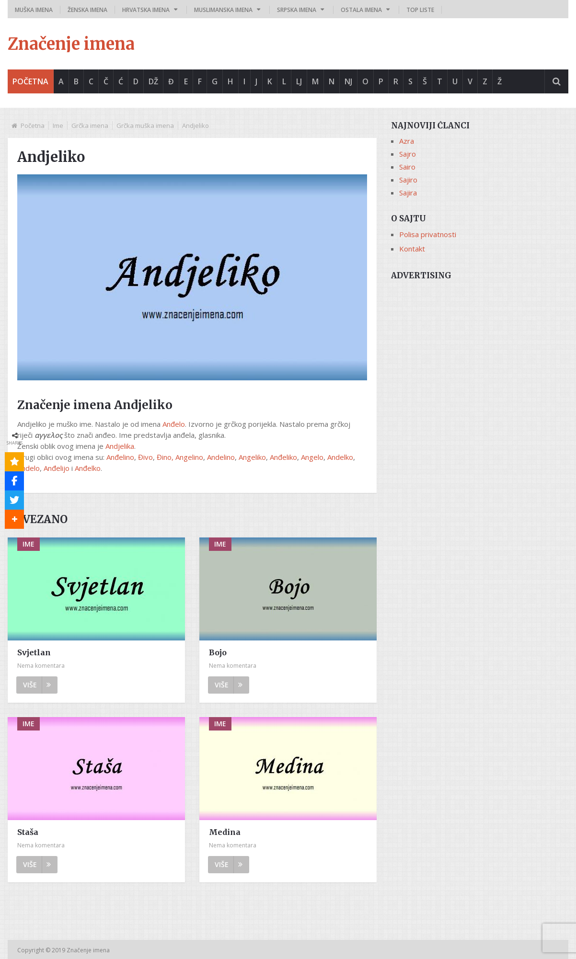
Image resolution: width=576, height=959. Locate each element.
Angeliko (252, 457)
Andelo (28, 468)
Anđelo (173, 424)
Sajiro (408, 179)
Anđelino (120, 457)
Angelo (312, 457)
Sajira (408, 192)
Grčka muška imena (145, 125)
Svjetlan (34, 652)
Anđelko (88, 468)
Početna (30, 81)
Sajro (407, 154)
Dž (153, 81)
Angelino (189, 457)
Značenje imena (71, 44)
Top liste (420, 10)
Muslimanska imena (223, 10)
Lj (299, 81)
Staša (27, 832)
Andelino (221, 457)
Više (37, 684)
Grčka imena (89, 125)
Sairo (407, 166)
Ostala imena (361, 10)
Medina (225, 832)
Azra (406, 141)
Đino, (165, 457)
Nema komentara (41, 666)
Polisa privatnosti (427, 234)
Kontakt (412, 248)
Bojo (218, 652)
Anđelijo (56, 468)
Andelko (340, 457)
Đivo (145, 457)
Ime (58, 125)
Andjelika (119, 446)
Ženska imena (87, 10)
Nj (348, 81)
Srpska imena (296, 10)
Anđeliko (283, 457)
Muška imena (34, 10)
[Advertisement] (479, 353)
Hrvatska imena (146, 10)
